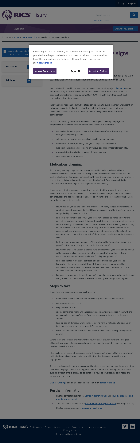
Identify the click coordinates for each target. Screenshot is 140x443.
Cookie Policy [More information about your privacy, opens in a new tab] (44, 63)
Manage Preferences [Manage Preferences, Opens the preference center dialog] (45, 71)
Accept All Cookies (98, 71)
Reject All (75, 71)
